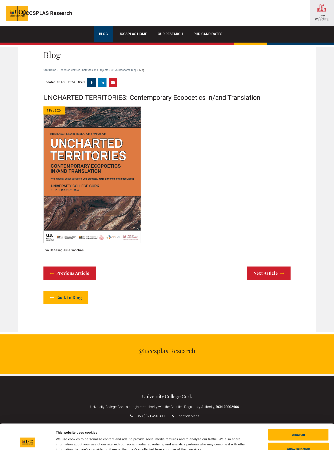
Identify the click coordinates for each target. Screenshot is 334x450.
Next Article (268, 270)
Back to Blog (66, 294)
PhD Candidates (207, 34)
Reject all (298, 438)
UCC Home (49, 51)
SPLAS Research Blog (124, 51)
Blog (103, 34)
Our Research (170, 34)
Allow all (298, 411)
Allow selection (298, 425)
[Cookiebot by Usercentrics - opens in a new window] (27, 442)
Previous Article (69, 270)
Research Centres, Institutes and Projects (83, 51)
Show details (223, 439)
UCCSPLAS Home (132, 34)
